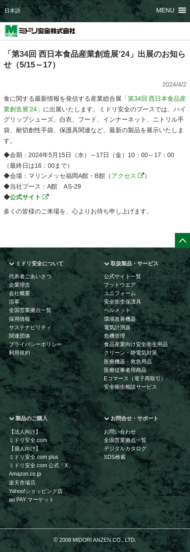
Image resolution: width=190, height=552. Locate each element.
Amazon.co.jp (25, 474)
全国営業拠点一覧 (30, 310)
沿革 (14, 302)
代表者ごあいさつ (30, 276)
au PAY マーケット (31, 500)
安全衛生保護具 (122, 302)
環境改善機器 (120, 319)
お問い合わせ (120, 432)
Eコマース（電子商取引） (135, 378)
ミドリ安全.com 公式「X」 (41, 465)
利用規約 (19, 353)
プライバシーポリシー (35, 344)
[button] (165, 10)
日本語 (12, 11)
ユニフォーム (120, 293)
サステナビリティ (30, 327)
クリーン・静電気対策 (130, 353)
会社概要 (19, 293)
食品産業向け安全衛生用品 (136, 344)
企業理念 (19, 285)
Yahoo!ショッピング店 (36, 491)
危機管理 (114, 336)
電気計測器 (117, 327)
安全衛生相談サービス (130, 387)
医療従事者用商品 (125, 370)
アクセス (127, 175)
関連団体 (19, 336)
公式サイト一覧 (122, 276)
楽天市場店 (22, 483)
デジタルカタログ (125, 449)
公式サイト (29, 197)
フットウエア (120, 285)
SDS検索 (115, 457)
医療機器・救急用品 (128, 362)
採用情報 (19, 319)
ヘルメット (117, 310)
